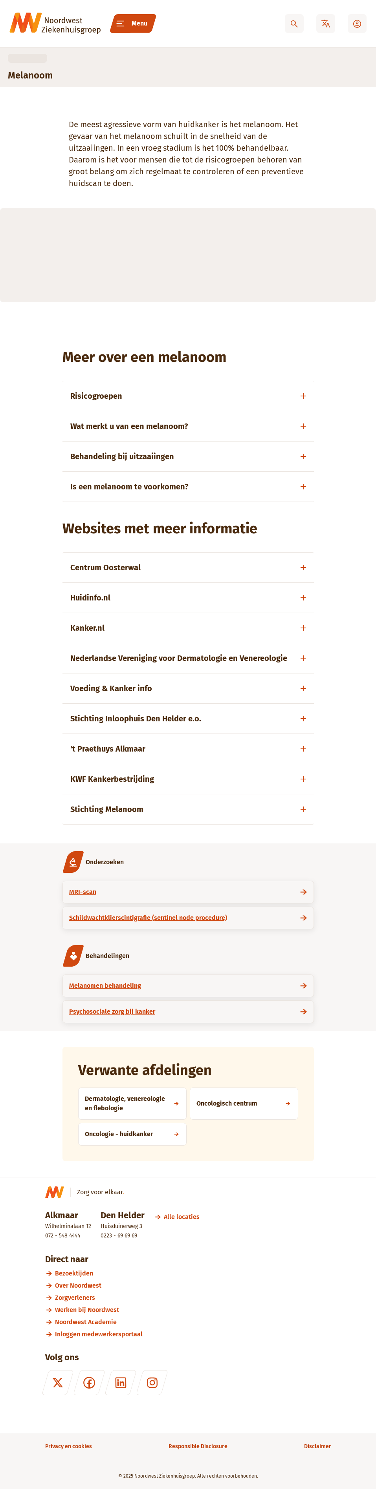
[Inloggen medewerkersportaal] (193, 1334)
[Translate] (325, 23)
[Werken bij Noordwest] (193, 1309)
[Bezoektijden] (193, 1273)
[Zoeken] (294, 23)
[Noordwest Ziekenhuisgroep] (55, 24)
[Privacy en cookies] (68, 1446)
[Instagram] (152, 1382)
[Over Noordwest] (193, 1285)
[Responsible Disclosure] (198, 1446)
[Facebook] (89, 1382)
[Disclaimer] (317, 1446)
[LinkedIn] (120, 1382)
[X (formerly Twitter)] (57, 1382)
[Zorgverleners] (193, 1297)
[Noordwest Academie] (193, 1322)
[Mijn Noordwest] (357, 23)
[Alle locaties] (182, 1216)
